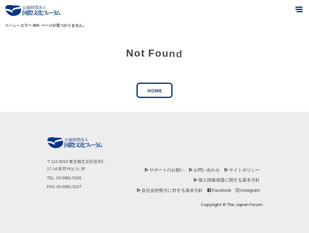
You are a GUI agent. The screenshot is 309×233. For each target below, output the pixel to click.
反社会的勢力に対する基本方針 (172, 190)
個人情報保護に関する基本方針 (229, 179)
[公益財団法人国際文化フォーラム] (32, 10)
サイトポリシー (244, 169)
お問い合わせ (207, 169)
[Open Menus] (299, 9)
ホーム (10, 25)
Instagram (250, 190)
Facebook (221, 190)
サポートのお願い (166, 169)
